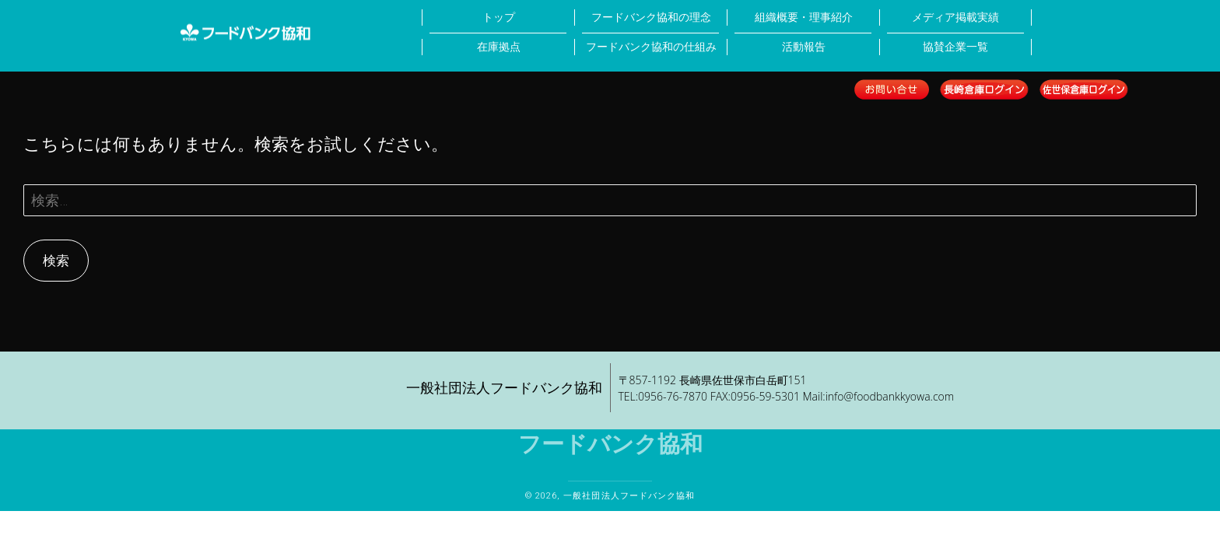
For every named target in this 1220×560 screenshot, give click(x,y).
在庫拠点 (499, 47)
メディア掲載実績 (955, 17)
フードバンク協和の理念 (651, 17)
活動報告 (804, 47)
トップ (498, 17)
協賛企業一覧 (955, 47)
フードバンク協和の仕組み (651, 47)
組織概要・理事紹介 (804, 17)
